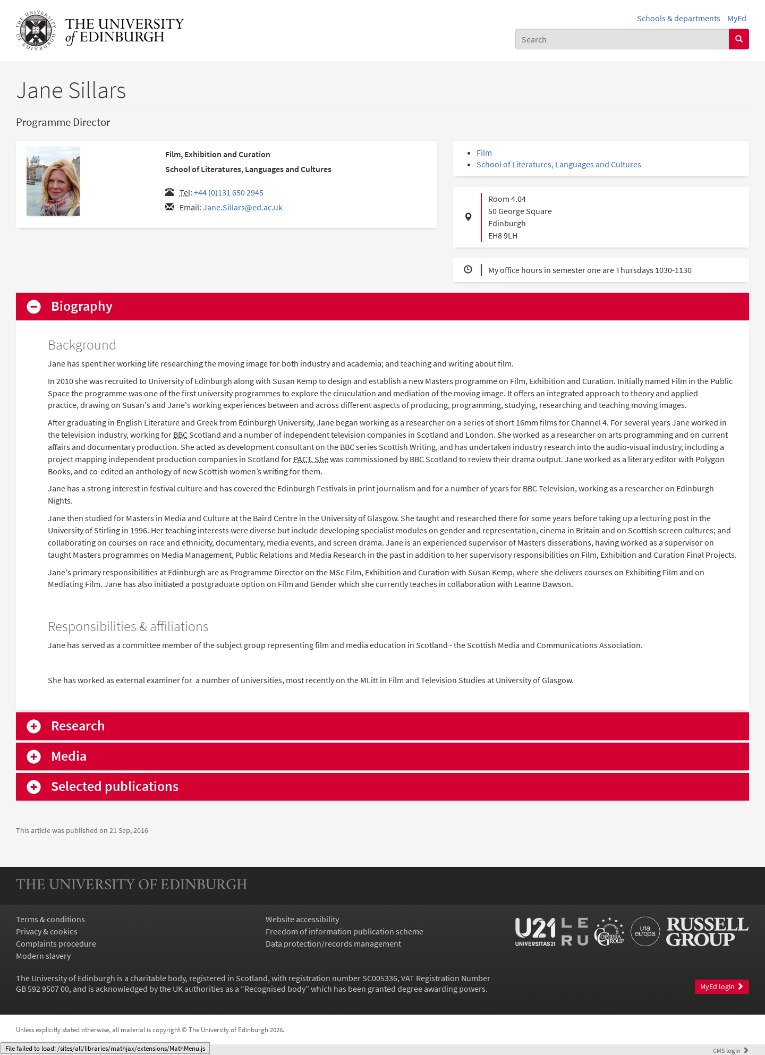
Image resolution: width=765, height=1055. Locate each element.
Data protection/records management (333, 943)
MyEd (736, 18)
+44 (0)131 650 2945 (229, 192)
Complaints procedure (56, 943)
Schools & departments (678, 18)
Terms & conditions (50, 919)
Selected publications (114, 786)
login (731, 1050)
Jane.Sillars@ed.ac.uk (243, 207)
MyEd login (722, 986)
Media (69, 756)
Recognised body (274, 988)
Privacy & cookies (47, 931)
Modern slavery (43, 955)
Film (484, 152)
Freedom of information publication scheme (344, 931)
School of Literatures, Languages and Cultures (559, 164)
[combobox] (622, 39)
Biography (82, 306)
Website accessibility (302, 919)
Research (78, 726)
